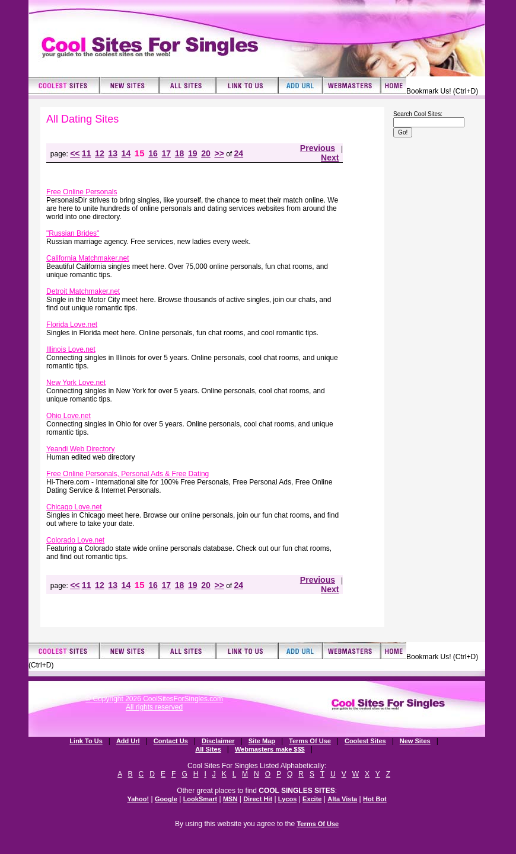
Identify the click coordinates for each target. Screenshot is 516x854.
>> (219, 153)
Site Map (262, 740)
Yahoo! (138, 798)
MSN (230, 798)
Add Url (128, 740)
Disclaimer (218, 740)
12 (99, 153)
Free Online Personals (81, 192)
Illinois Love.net (70, 349)
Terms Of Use (310, 740)
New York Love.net (76, 382)
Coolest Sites (365, 740)
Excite (311, 798)
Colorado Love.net (75, 540)
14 (126, 153)
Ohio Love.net (68, 416)
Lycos (287, 798)
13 (112, 153)
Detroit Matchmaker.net (83, 291)
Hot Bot (375, 798)
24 (239, 153)
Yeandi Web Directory (80, 449)
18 (179, 153)
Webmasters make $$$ (270, 749)
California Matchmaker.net (87, 258)
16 (153, 153)
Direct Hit (257, 798)
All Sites (208, 749)
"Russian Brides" (72, 233)
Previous (317, 148)
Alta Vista (342, 798)
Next (330, 157)
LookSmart (200, 798)
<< (74, 153)
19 (193, 153)
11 (86, 153)
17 (166, 153)
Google (166, 798)
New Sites (415, 740)
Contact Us (171, 740)
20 (206, 153)
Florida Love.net (71, 324)
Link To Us (85, 740)
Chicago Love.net (73, 507)
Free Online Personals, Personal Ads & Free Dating (127, 474)
